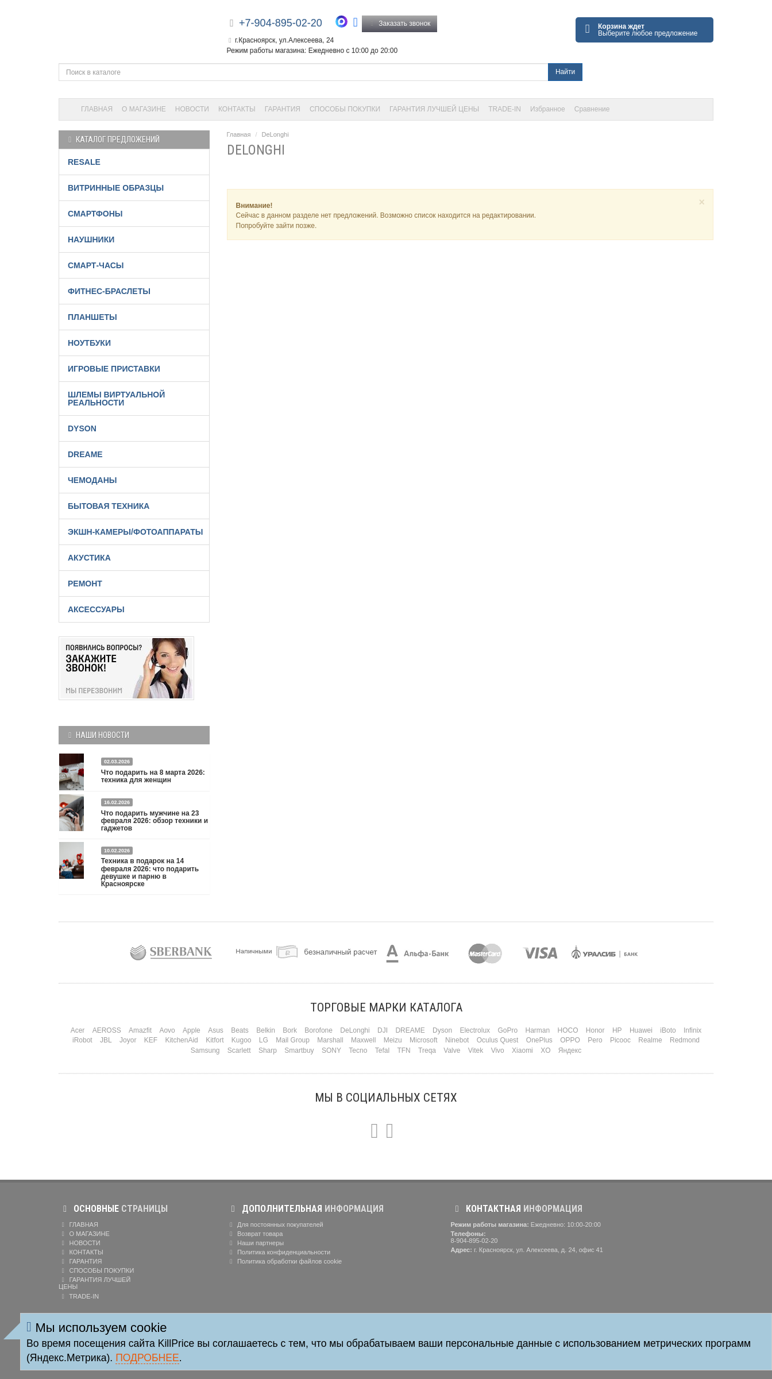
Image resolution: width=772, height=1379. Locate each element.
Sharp (267, 1050)
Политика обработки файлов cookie (284, 1261)
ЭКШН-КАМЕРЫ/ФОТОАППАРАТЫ (135, 531)
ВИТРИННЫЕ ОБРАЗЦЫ (116, 187)
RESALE (84, 162)
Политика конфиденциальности (279, 1252)
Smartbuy (299, 1050)
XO (545, 1050)
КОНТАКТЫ (237, 109)
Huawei (641, 1030)
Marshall (330, 1040)
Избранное (547, 109)
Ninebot (457, 1040)
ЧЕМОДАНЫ (92, 480)
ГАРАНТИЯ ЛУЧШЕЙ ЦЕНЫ (434, 109)
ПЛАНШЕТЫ (92, 317)
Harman (537, 1030)
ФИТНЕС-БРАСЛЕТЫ (109, 291)
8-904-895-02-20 (474, 1240)
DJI (382, 1030)
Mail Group (293, 1040)
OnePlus (539, 1040)
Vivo (497, 1050)
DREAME (85, 454)
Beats (240, 1030)
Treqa (427, 1050)
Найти (565, 72)
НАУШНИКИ (91, 239)
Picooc (620, 1040)
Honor (595, 1030)
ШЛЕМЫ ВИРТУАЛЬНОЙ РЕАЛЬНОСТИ (116, 398)
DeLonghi (275, 134)
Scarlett (239, 1050)
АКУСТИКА (89, 557)
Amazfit (140, 1030)
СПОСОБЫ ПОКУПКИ (345, 109)
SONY (331, 1050)
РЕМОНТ (85, 583)
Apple (191, 1030)
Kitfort (214, 1040)
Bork (290, 1030)
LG (263, 1040)
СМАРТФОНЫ (95, 213)
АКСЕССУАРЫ (96, 609)
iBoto (668, 1030)
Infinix (692, 1030)
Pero (595, 1040)
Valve (451, 1050)
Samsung (205, 1050)
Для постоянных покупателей (275, 1224)
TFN (403, 1050)
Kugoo (241, 1040)
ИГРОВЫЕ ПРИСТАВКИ (114, 368)
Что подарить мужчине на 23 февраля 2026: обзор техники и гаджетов (154, 820)
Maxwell (363, 1040)
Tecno (358, 1050)
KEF (150, 1040)
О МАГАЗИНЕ (144, 109)
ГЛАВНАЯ (97, 109)
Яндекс (569, 1050)
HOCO (568, 1030)
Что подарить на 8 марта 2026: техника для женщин (153, 776)
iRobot (82, 1040)
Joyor (127, 1040)
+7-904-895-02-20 (280, 23)
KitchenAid (181, 1040)
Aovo (167, 1030)
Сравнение (592, 109)
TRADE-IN (504, 109)
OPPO (570, 1040)
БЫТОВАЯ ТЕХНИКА (108, 506)
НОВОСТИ (192, 109)
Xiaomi (522, 1050)
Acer (78, 1030)
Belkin (265, 1030)
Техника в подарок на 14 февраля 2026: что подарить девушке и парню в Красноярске (150, 872)
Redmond (685, 1040)
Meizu (393, 1040)
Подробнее (147, 1357)
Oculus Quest (498, 1040)
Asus (215, 1030)
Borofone (318, 1030)
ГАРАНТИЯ (282, 109)
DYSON (82, 428)
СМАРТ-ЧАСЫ (95, 265)
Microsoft (424, 1040)
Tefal (382, 1050)
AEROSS (106, 1030)
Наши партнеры (255, 1242)
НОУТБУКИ (89, 342)
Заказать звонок (400, 24)
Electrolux (475, 1030)
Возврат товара (255, 1233)
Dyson (442, 1030)
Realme (650, 1040)
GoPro (507, 1030)
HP (617, 1030)
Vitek (475, 1050)
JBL (106, 1040)
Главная (239, 134)
